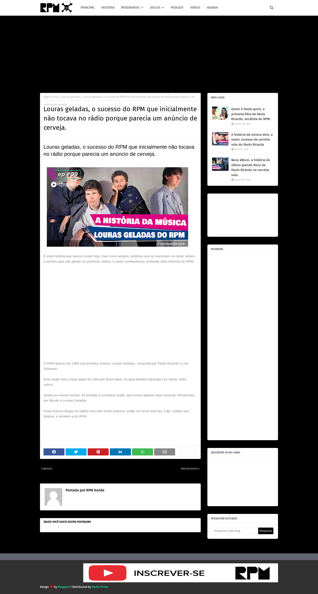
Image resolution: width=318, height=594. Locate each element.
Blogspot (64, 586)
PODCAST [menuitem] (177, 7)
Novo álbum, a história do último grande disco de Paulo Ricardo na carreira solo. (250, 167)
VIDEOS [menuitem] (195, 7)
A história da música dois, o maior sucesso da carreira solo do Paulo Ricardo (252, 140)
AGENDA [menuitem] (212, 7)
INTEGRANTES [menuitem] (130, 7)
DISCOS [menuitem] (155, 7)
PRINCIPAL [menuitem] (88, 7)
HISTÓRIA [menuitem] (107, 7)
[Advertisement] (159, 53)
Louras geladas (71, 96)
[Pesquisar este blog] (235, 531)
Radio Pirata (100, 586)
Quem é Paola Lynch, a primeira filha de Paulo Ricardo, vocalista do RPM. (251, 114)
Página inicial (51, 96)
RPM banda (94, 490)
